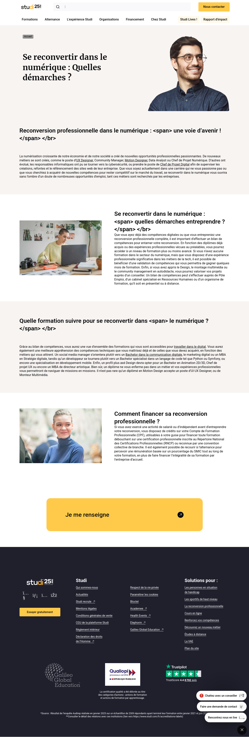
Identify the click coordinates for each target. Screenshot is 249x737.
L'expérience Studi (79, 19)
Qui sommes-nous (87, 587)
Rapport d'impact (215, 19)
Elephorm (136, 622)
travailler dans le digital (190, 347)
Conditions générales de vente (94, 615)
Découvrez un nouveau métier (202, 627)
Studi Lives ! (188, 19)
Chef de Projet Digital (175, 164)
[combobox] (122, 7)
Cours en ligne (193, 613)
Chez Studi (158, 19)
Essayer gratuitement (40, 612)
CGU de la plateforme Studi (92, 622)
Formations (30, 19)
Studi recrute (83, 601)
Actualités (82, 594)
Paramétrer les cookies (144, 594)
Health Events (138, 615)
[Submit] (58, 7)
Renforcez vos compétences (202, 620)
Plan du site (192, 648)
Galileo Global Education (145, 629)
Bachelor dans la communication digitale (154, 355)
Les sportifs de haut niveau (201, 599)
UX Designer (84, 160)
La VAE (189, 641)
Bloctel (134, 601)
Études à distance (195, 634)
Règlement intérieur (88, 629)
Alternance (52, 19)
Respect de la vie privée (144, 587)
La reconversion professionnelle (204, 606)
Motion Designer (136, 160)
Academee (136, 608)
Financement (135, 19)
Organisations (109, 19)
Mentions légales (86, 608)
